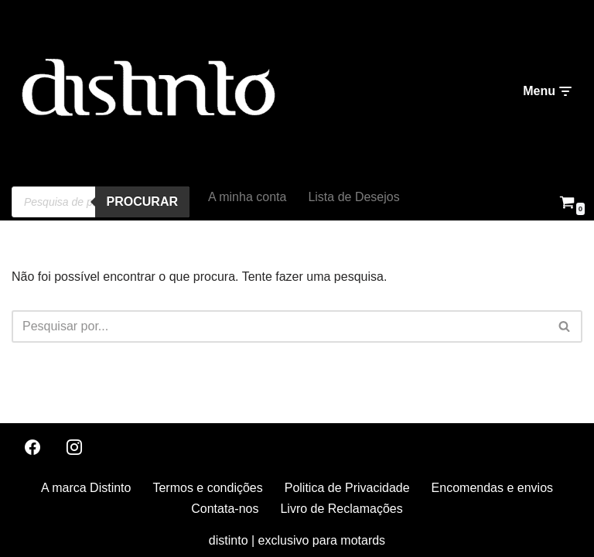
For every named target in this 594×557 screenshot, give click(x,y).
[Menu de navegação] (546, 91)
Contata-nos (224, 508)
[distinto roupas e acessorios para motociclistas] (147, 92)
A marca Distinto (86, 487)
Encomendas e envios (492, 487)
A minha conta (247, 196)
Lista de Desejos (353, 196)
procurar (142, 201)
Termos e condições (207, 487)
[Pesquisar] (280, 326)
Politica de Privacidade (347, 487)
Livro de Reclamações (341, 508)
